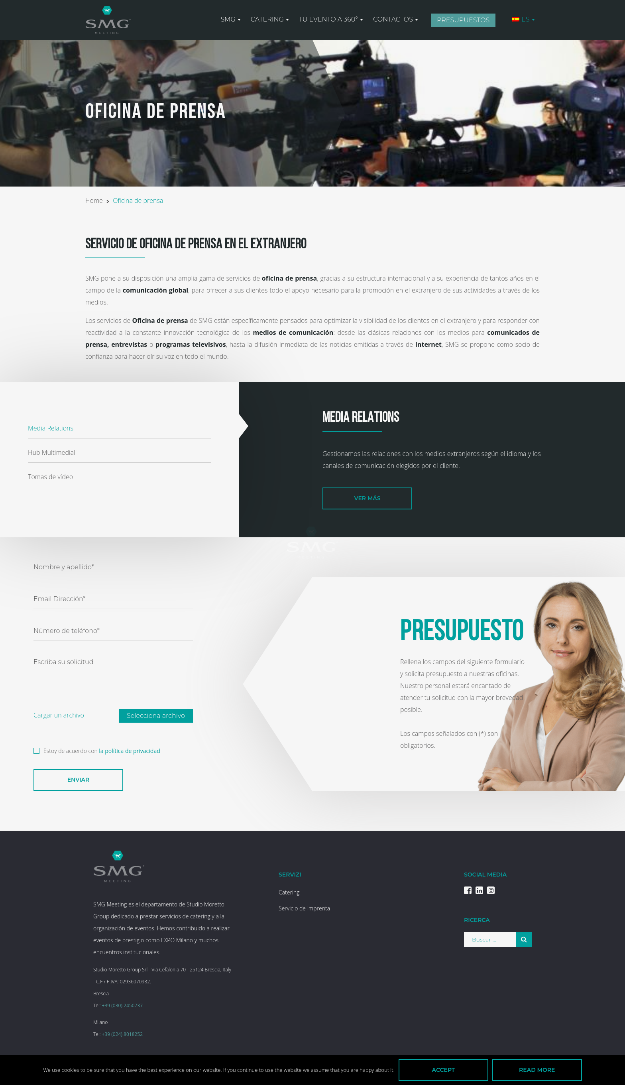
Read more (537, 1069)
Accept (443, 1069)
